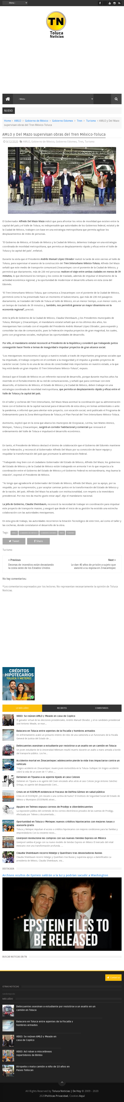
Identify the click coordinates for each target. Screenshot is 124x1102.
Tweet (14, 541)
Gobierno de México (36, 120)
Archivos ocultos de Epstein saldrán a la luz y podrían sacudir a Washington (55, 875)
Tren (79, 120)
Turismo (91, 120)
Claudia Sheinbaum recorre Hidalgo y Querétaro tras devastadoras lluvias (59, 853)
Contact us (113, 977)
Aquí (82, 1095)
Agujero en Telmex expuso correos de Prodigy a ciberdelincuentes (54, 806)
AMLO (17, 120)
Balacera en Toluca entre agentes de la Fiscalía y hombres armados (55, 730)
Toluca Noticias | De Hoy (66, 1091)
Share (37, 541)
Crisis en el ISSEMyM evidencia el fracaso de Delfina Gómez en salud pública (60, 792)
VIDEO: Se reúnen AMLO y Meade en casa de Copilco (45, 716)
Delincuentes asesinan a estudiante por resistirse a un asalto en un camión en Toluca (66, 745)
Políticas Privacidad (56, 1095)
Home (7, 120)
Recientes (62, 708)
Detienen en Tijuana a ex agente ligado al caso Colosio (48, 777)
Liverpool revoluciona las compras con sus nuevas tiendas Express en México (61, 838)
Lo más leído (22, 708)
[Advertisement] (30, 66)
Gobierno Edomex (62, 120)
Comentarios (101, 708)
